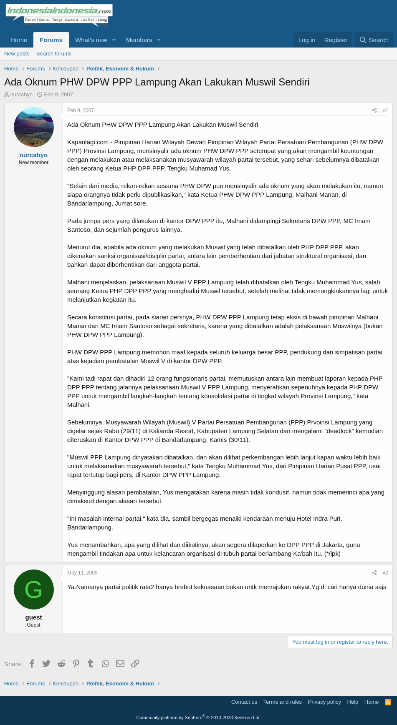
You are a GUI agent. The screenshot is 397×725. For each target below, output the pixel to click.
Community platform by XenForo (199, 717)
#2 (385, 573)
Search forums (54, 53)
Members (139, 39)
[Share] (374, 110)
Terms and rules (282, 702)
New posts (17, 53)
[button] (114, 40)
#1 (385, 110)
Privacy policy (324, 702)
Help (353, 702)
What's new (91, 39)
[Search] (374, 40)
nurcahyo (21, 94)
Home (18, 39)
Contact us (244, 702)
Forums (51, 39)
